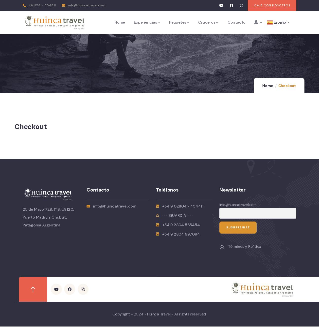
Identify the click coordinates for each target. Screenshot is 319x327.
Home (267, 85)
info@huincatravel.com (238, 205)
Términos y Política (244, 247)
